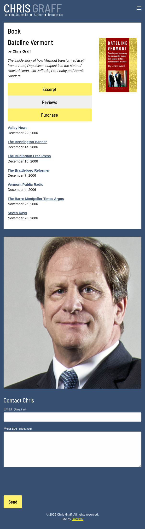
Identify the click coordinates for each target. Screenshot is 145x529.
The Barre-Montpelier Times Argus (36, 199)
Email (15, 409)
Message (18, 428)
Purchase (49, 115)
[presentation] (40, 484)
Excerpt (50, 89)
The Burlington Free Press (29, 156)
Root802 (77, 519)
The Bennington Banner (27, 142)
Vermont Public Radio (25, 184)
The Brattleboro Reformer (29, 170)
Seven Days (17, 213)
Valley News (17, 128)
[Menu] (139, 8)
